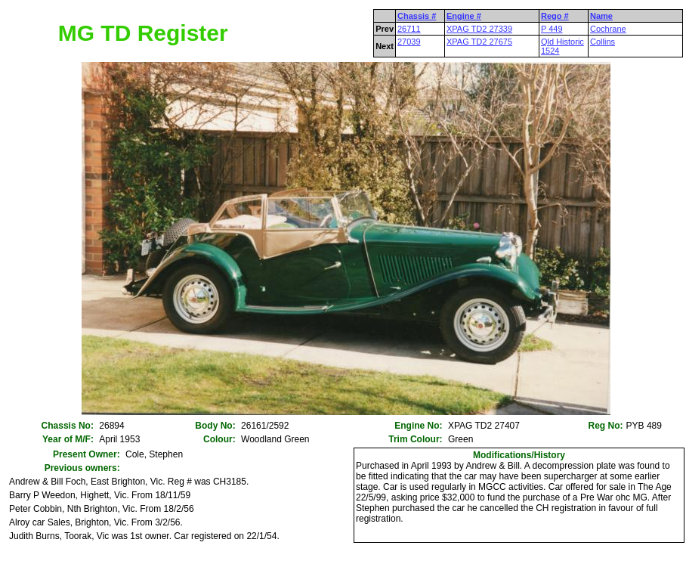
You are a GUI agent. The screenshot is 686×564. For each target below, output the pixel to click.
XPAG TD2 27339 (479, 28)
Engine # (464, 15)
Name (601, 15)
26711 (409, 28)
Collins (602, 41)
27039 (409, 41)
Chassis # (416, 15)
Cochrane (608, 28)
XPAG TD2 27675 (479, 41)
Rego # (555, 15)
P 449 (552, 28)
